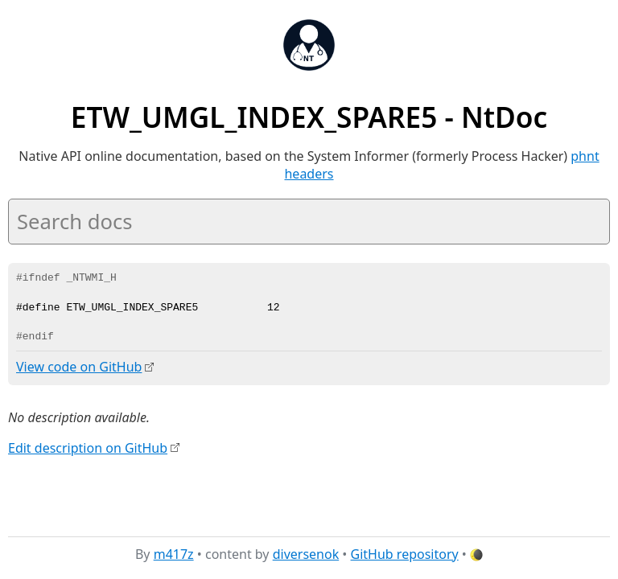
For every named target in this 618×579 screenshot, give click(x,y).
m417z (174, 554)
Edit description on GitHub (87, 447)
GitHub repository (405, 554)
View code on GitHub (79, 367)
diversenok (306, 554)
